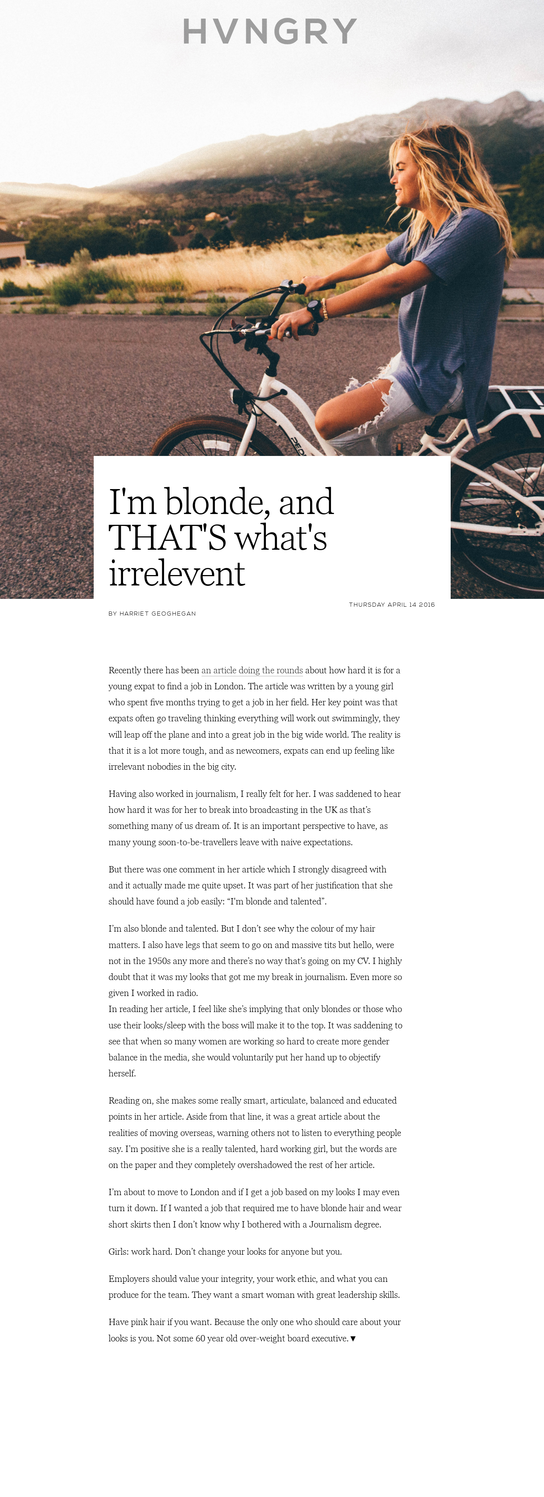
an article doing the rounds (252, 670)
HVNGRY (272, 33)
